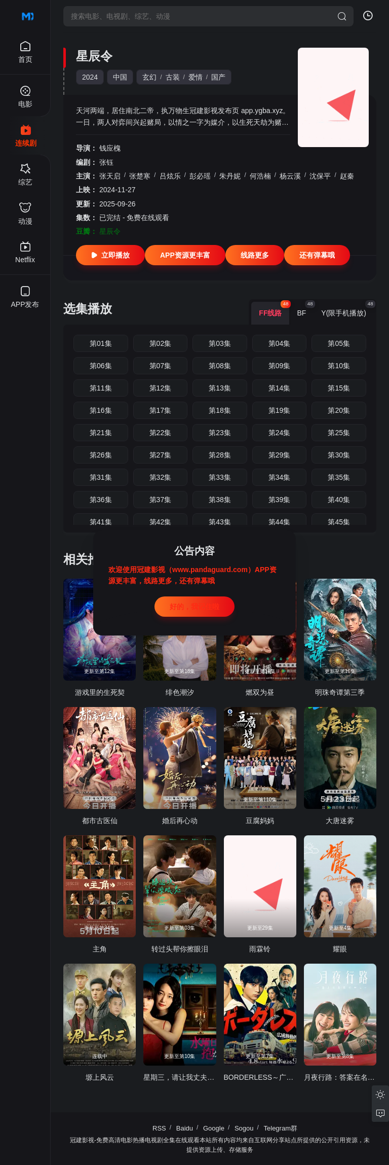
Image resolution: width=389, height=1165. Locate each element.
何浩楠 (260, 176)
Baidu (184, 1128)
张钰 (106, 162)
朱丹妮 (230, 176)
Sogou (244, 1128)
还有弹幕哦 (317, 255)
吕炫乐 (170, 176)
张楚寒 (139, 176)
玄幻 (149, 77)
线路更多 (255, 255)
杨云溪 (290, 176)
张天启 (110, 176)
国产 (218, 77)
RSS (159, 1128)
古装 (173, 77)
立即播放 (110, 255)
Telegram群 (280, 1128)
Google (213, 1128)
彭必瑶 (200, 176)
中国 (120, 77)
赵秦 (347, 176)
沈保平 (320, 176)
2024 (90, 77)
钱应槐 (110, 148)
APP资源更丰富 (185, 255)
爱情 (195, 77)
